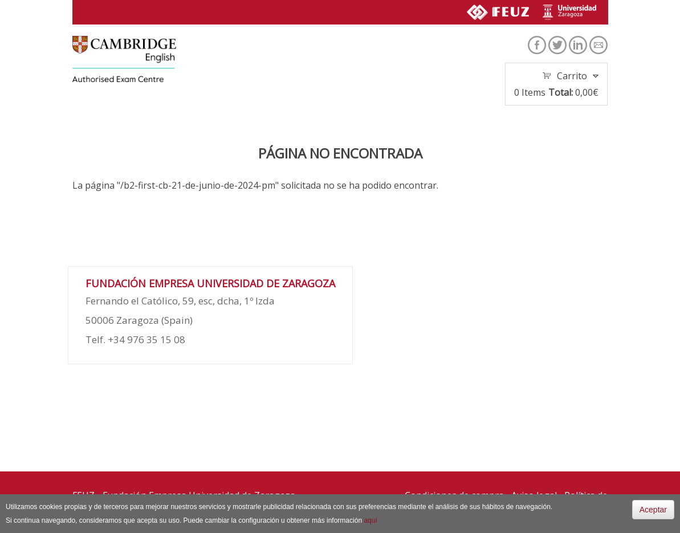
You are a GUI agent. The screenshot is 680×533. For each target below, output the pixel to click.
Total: (560, 92)
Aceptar (653, 509)
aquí (370, 520)
